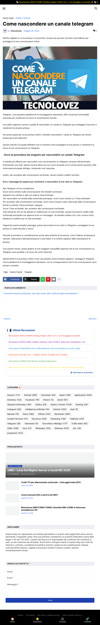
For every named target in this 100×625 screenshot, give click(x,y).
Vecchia (92, 318)
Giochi (63, 399)
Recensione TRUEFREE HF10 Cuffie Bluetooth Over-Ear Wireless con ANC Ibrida (44, 348)
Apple (65, 395)
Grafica (40, 404)
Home (20, 615)
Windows (62, 428)
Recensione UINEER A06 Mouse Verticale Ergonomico (32, 361)
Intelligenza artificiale (37, 409)
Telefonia (77, 418)
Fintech (48, 399)
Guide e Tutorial (23, 18)
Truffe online (79, 423)
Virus (27, 428)
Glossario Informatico (19, 404)
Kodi (74, 409)
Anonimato (48, 395)
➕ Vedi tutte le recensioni (81, 372)
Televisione (31, 423)
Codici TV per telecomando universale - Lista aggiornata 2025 (51, 482)
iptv (77, 428)
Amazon (13, 395)
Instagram (14, 409)
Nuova (7, 318)
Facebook (32, 399)
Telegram (28, 272)
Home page (8, 18)
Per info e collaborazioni (49, 615)
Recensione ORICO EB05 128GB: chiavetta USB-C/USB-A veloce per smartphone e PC (47, 342)
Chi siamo (30, 615)
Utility (12, 428)
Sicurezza (39, 418)
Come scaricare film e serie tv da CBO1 (39, 495)
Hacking (82, 404)
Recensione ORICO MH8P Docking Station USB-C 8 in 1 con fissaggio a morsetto (44, 336)
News (28, 414)
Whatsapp (43, 428)
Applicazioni (83, 395)
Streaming (58, 418)
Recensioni (62, 414)
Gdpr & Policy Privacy (72, 615)
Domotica (14, 399)
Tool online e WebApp (54, 423)
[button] (4, 8)
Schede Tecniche (17, 418)
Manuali (13, 414)
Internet (59, 409)
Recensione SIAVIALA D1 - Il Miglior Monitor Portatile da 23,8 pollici (38, 355)
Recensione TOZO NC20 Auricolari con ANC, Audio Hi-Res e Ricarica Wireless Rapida (46, 367)
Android (30, 395)
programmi (15, 433)
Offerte (44, 414)
